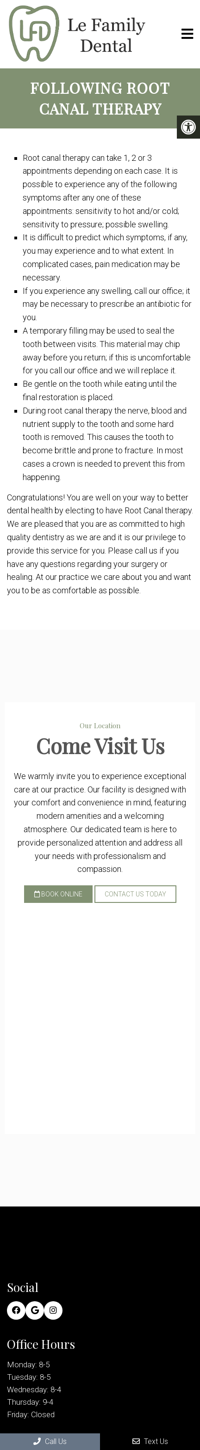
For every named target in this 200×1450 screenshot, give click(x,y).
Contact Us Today (135, 894)
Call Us (50, 1441)
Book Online (58, 894)
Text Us (150, 1441)
